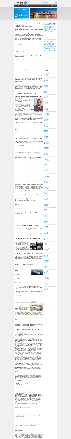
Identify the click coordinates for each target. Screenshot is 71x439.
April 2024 (45, 96)
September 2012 (46, 265)
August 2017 (45, 193)
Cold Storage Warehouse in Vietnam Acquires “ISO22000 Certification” (27, 298)
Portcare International (21, 2)
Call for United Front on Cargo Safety (21, 148)
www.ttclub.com (28, 216)
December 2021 (46, 130)
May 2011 (45, 284)
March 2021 (45, 141)
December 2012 (46, 261)
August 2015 (45, 222)
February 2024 (46, 98)
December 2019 (46, 159)
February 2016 (46, 215)
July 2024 (45, 92)
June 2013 (45, 254)
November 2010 (46, 289)
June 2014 (45, 239)
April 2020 (45, 154)
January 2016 (46, 216)
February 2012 (46, 273)
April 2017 (45, 198)
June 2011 (45, 283)
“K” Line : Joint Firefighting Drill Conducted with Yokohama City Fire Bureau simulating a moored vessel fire (50, 63)
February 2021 (46, 142)
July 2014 (45, 238)
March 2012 (45, 272)
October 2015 (46, 220)
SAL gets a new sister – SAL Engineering (22, 391)
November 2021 (46, 131)
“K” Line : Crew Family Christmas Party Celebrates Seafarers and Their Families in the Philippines (50, 34)
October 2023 (46, 103)
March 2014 (45, 243)
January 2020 (46, 158)
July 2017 (45, 194)
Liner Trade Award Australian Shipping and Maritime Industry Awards (27, 225)
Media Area (24, 5)
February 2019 (46, 171)
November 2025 (46, 73)
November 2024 (46, 87)
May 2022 (45, 124)
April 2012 (45, 271)
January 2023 (46, 114)
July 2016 (45, 209)
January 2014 (46, 245)
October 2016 (46, 205)
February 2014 (46, 244)
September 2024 (46, 90)
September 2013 (46, 250)
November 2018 (46, 175)
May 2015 (45, 226)
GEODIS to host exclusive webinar (48, 31)
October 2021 (46, 132)
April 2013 (45, 256)
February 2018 (46, 186)
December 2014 (46, 232)
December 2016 (46, 203)
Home (15, 5)
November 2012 (46, 262)
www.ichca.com (20, 213)
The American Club (21, 145)
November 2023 (46, 102)
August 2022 (45, 120)
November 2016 (46, 204)
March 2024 (45, 97)
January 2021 (46, 143)
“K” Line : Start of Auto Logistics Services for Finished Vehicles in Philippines (28, 23)
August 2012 (45, 266)
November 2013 (46, 248)
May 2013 (45, 255)
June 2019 (45, 166)
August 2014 (45, 237)
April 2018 (45, 183)
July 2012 (45, 267)
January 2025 (46, 85)
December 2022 (46, 115)
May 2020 (45, 153)
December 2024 (46, 86)
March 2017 (45, 199)
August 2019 (45, 164)
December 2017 (46, 188)
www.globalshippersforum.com (24, 208)
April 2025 (45, 81)
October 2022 (46, 118)
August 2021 (45, 135)
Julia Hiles (22, 25)
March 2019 (45, 170)
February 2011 (46, 288)
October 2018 (46, 176)
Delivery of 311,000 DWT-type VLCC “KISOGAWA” (24, 264)
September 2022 (46, 119)
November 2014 (46, 233)
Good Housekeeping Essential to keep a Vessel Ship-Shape (25, 93)
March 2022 (45, 126)
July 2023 (45, 107)
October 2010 (46, 290)
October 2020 (46, 147)
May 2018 (45, 182)
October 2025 (46, 74)
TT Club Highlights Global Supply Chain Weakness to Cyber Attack (27, 329)
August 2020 (45, 149)
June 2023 (45, 108)
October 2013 (46, 249)
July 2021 (45, 136)
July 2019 (45, 165)
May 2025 (45, 80)
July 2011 (45, 282)
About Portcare (19, 5)
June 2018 (45, 181)
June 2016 (45, 210)
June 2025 (45, 79)
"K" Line (20, 46)
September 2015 (46, 221)
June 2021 (45, 137)
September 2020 (46, 148)
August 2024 (45, 91)
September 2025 (46, 75)
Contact (28, 5)
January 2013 (46, 260)
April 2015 (45, 227)
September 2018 (46, 177)
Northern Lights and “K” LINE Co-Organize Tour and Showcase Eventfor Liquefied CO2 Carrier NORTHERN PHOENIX (50, 24)
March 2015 (45, 228)
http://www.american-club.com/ (31, 143)
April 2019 (45, 169)
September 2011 (46, 279)
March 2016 (45, 214)
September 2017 (46, 192)
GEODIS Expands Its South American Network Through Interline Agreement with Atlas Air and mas (50, 60)
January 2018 (46, 187)
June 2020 (45, 152)
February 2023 (46, 113)
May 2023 (45, 109)
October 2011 (46, 278)
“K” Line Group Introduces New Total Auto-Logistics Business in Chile (27, 238)
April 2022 (45, 125)
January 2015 (46, 231)
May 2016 (45, 211)
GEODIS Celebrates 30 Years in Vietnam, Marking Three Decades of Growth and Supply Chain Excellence (50, 27)
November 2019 (46, 160)
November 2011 (46, 277)
